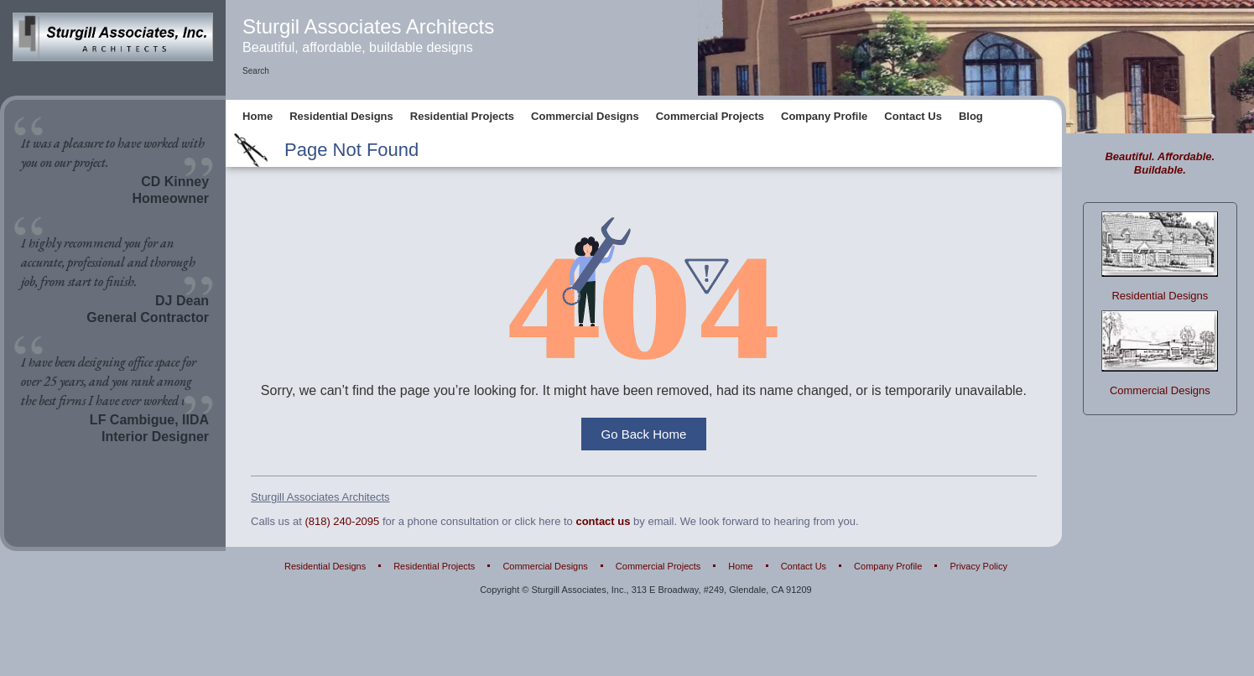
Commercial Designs (585, 116)
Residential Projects (462, 116)
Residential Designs (341, 116)
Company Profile (824, 116)
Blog (971, 116)
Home (257, 116)
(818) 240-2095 (341, 521)
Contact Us (913, 116)
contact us (602, 521)
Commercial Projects (710, 116)
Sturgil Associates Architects (368, 26)
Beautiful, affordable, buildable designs (357, 47)
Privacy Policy (978, 566)
